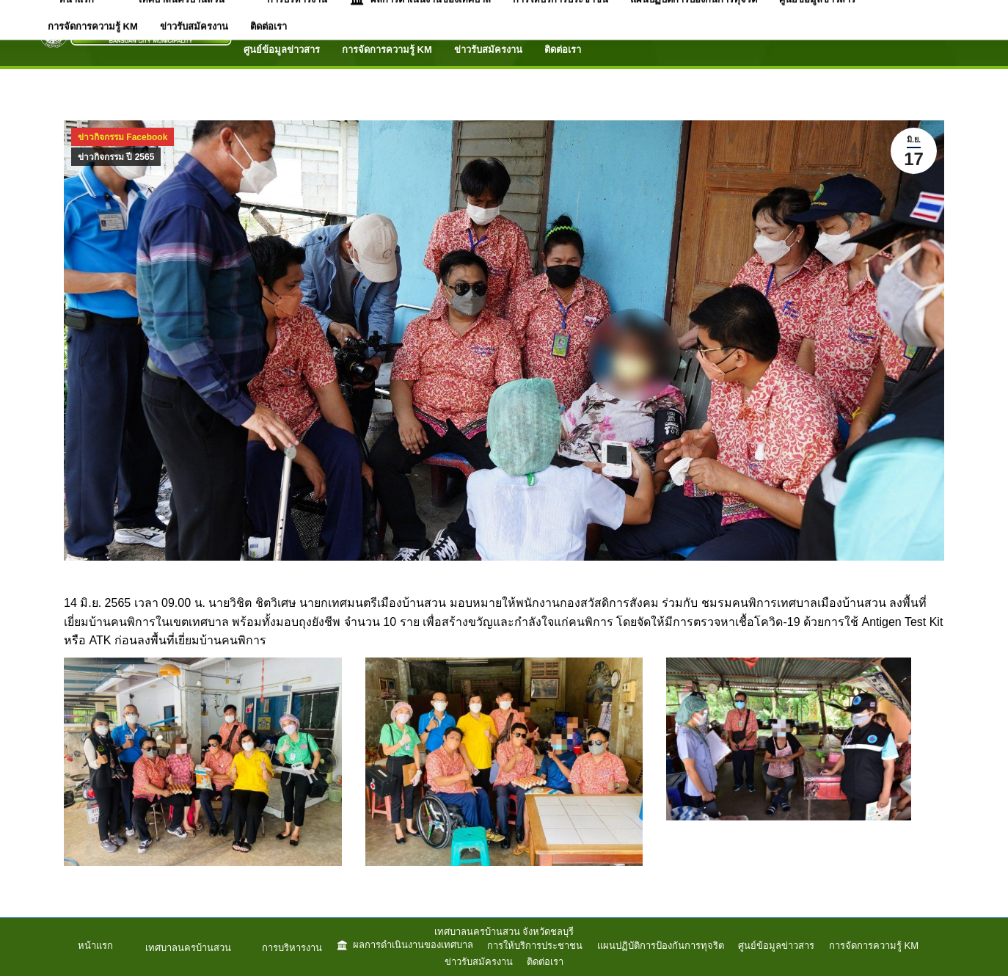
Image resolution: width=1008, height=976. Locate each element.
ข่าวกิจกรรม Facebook (122, 137)
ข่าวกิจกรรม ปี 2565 (116, 157)
